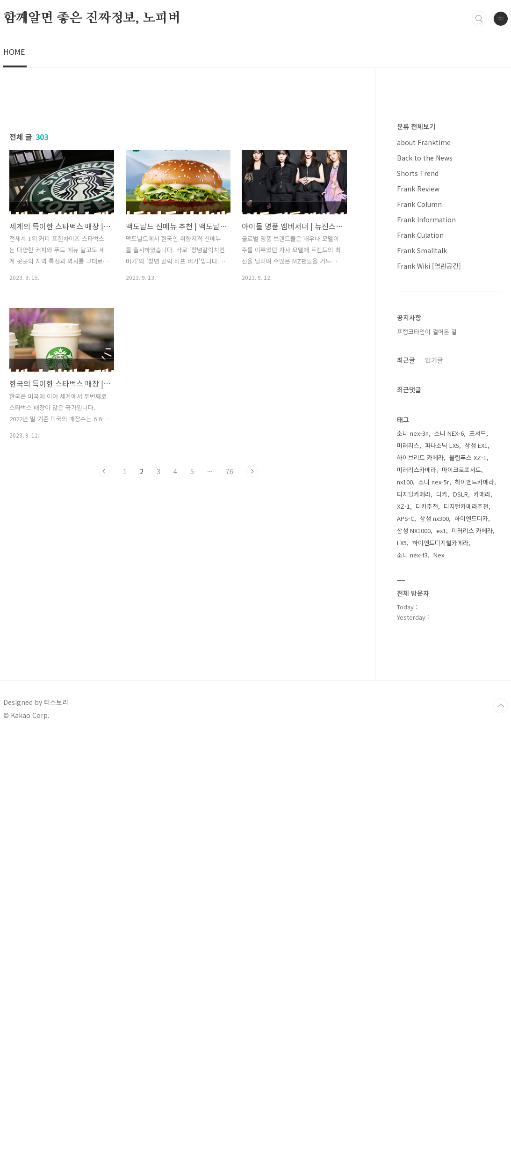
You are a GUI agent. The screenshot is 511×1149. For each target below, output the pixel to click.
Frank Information (426, 631)
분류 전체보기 (416, 538)
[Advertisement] (255, 133)
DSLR (460, 905)
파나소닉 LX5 (442, 857)
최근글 (406, 771)
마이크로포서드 (461, 881)
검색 (479, 19)
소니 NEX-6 (449, 845)
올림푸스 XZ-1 (468, 869)
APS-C (405, 930)
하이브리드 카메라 (420, 869)
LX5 (402, 954)
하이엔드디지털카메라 (440, 954)
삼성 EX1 (476, 857)
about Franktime (424, 554)
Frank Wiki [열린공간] (429, 677)
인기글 (434, 771)
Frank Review (418, 600)
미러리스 (408, 857)
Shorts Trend (418, 585)
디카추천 (427, 918)
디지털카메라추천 (466, 918)
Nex (438, 966)
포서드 (477, 845)
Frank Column (419, 616)
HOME (14, 51)
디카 (441, 905)
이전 (104, 733)
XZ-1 (403, 918)
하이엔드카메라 (474, 893)
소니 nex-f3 (412, 966)
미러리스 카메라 (472, 942)
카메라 (482, 905)
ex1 (441, 942)
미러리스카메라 (416, 881)
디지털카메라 (414, 905)
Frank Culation (420, 646)
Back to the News (425, 569)
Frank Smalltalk (422, 662)
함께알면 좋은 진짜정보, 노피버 (92, 18)
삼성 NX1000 (414, 942)
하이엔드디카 (471, 930)
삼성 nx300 (434, 930)
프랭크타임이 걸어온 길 (427, 743)
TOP (500, 1117)
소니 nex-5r (433, 893)
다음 (252, 733)
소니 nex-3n (413, 845)
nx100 (405, 893)
